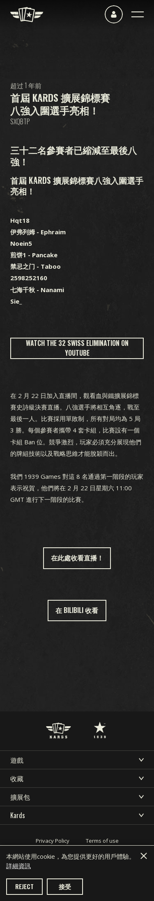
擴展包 (77, 797)
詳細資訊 (18, 866)
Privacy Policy (52, 840)
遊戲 (77, 760)
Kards (77, 815)
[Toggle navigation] (137, 14)
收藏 (77, 778)
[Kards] (26, 14)
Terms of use (102, 840)
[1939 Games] (100, 721)
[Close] (143, 856)
